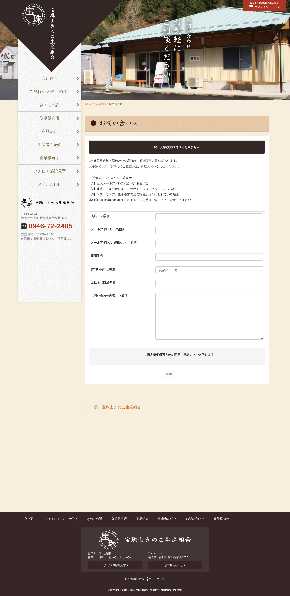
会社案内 (49, 78)
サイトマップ (156, 579)
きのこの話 (49, 105)
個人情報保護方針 (135, 579)
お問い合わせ (49, 184)
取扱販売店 (49, 118)
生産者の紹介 (49, 144)
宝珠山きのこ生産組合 (95, 103)
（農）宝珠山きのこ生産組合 (115, 407)
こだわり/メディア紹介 (49, 91)
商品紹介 (49, 131)
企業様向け (49, 158)
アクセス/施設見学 (49, 171)
